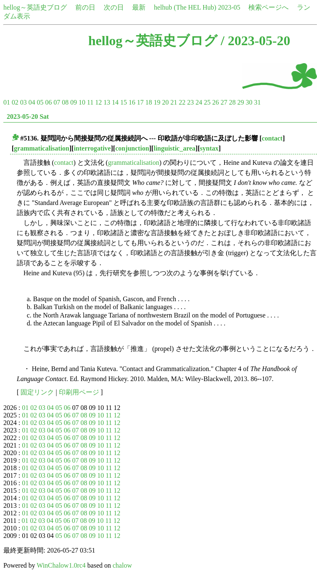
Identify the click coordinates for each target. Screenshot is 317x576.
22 (182, 102)
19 (156, 102)
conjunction (132, 148)
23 (190, 102)
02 (15, 102)
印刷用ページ (79, 392)
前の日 (85, 7)
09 (73, 102)
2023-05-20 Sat (28, 116)
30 (248, 102)
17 (140, 102)
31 (257, 102)
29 (240, 102)
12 (98, 102)
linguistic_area (174, 148)
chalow (122, 565)
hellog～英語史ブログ (35, 7)
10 (82, 102)
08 (65, 102)
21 (173, 102)
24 (198, 102)
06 (48, 102)
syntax (209, 148)
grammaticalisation (41, 148)
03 (23, 102)
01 (6, 102)
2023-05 (229, 7)
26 (215, 102)
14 (115, 102)
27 (223, 102)
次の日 (114, 7)
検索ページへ (268, 7)
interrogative (92, 148)
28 (232, 102)
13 (106, 102)
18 (148, 102)
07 (57, 102)
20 (165, 102)
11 (90, 102)
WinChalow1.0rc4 (61, 565)
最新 (139, 7)
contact (272, 138)
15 (123, 102)
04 (31, 102)
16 (131, 102)
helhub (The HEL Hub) (185, 7)
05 (40, 102)
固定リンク (37, 392)
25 (207, 102)
